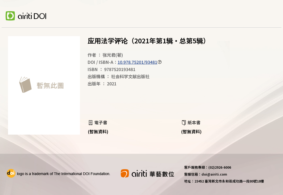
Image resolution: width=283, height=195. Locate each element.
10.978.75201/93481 (137, 62)
